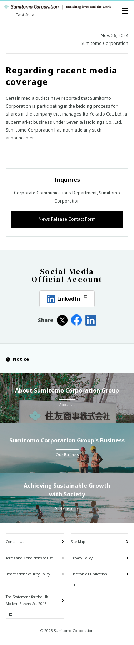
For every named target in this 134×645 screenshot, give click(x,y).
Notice (17, 359)
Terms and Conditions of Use (29, 558)
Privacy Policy (82, 558)
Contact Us (15, 541)
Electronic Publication (89, 574)
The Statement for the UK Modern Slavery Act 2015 (27, 600)
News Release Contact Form (67, 219)
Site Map (78, 541)
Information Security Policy (28, 574)
